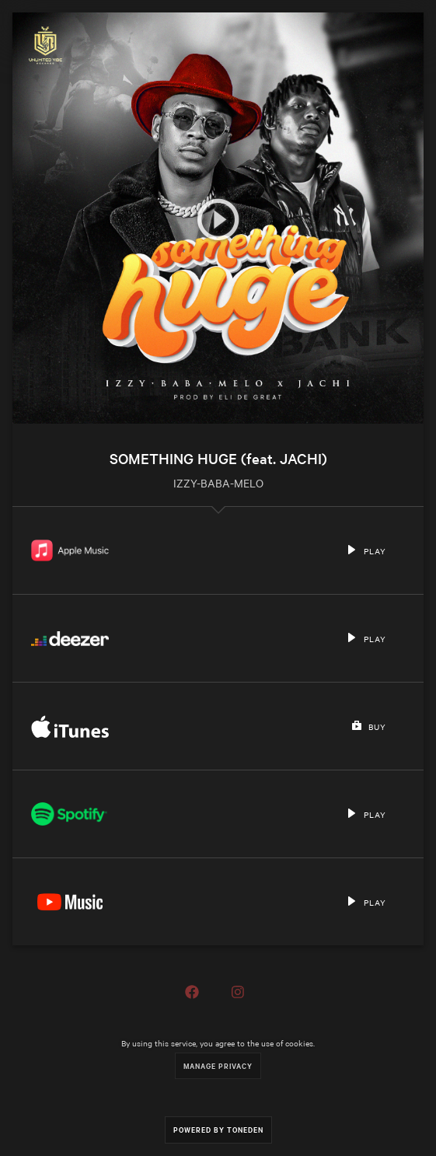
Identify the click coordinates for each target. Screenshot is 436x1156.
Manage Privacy (218, 1065)
